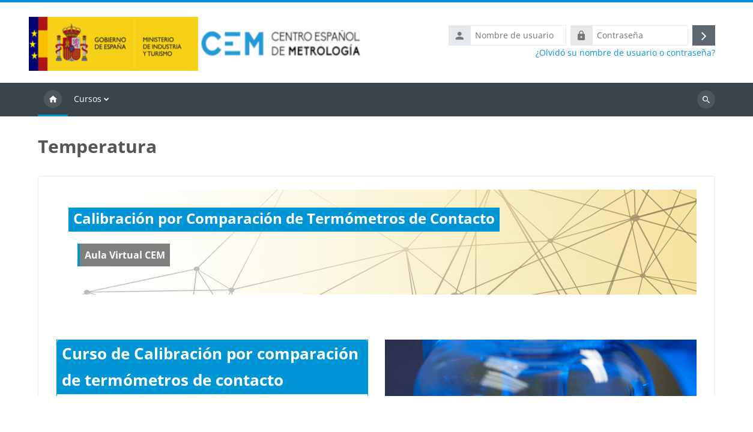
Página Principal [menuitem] (53, 99)
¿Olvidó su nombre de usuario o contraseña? (625, 52)
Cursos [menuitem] (87, 98)
